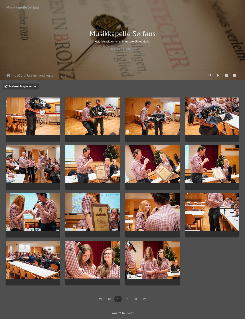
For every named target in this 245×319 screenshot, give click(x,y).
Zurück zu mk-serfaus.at (122, 48)
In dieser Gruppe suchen (21, 86)
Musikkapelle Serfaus (22, 7)
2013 (19, 75)
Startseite (8, 75)
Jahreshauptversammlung (46, 75)
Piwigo (130, 313)
